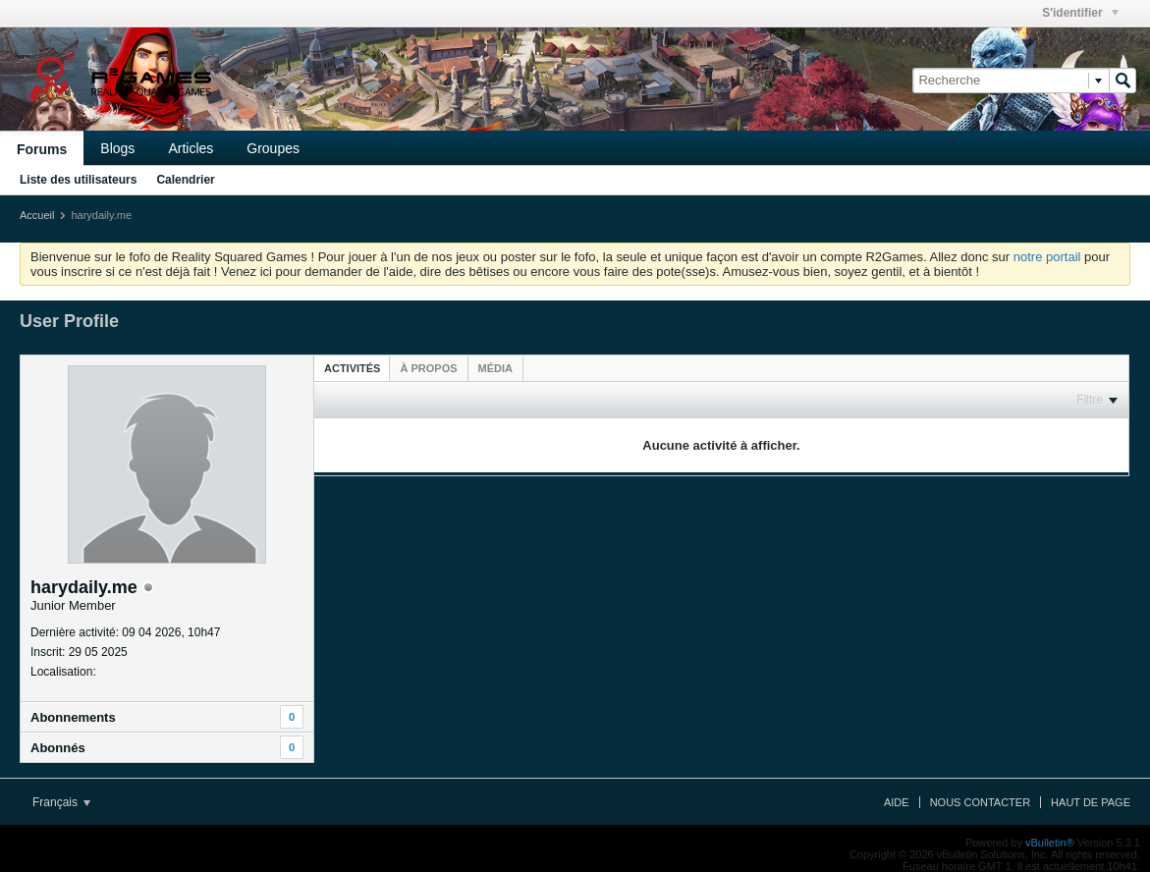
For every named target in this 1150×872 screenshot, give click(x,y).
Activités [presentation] (352, 368)
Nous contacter (980, 802)
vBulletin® (1049, 842)
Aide (896, 802)
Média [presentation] (495, 368)
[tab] (352, 367)
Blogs (117, 148)
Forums (42, 149)
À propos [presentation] (428, 368)
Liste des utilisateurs (78, 180)
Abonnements (73, 717)
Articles (190, 148)
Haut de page (1090, 802)
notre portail (1047, 256)
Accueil (37, 215)
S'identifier (1080, 13)
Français (61, 802)
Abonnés (57, 747)
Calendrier (185, 180)
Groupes (273, 148)
